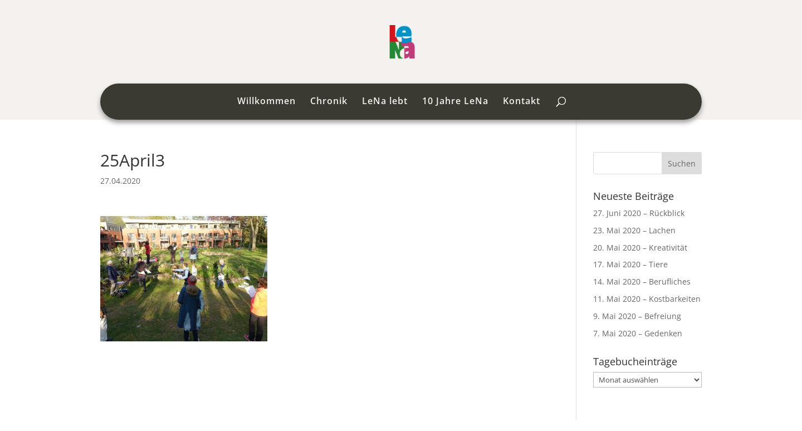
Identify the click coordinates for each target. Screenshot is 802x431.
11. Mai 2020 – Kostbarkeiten (647, 298)
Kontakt (521, 102)
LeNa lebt (385, 102)
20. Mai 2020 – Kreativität (640, 247)
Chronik (329, 102)
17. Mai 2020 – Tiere (630, 264)
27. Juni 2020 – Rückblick (638, 213)
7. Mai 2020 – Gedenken (637, 333)
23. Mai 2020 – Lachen (634, 230)
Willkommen (266, 102)
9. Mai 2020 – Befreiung (637, 316)
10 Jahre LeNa (455, 102)
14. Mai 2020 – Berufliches (642, 281)
